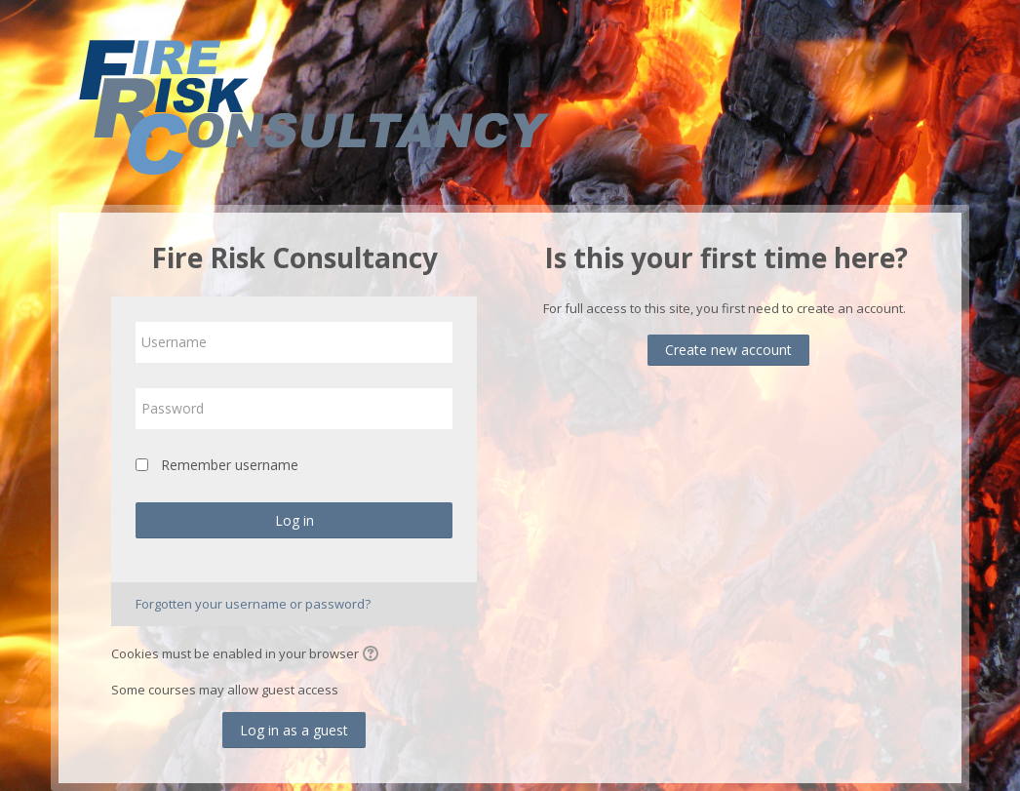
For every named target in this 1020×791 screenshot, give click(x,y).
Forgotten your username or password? (253, 604)
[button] (373, 655)
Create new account (728, 349)
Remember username (229, 464)
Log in (294, 520)
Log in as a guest (294, 730)
